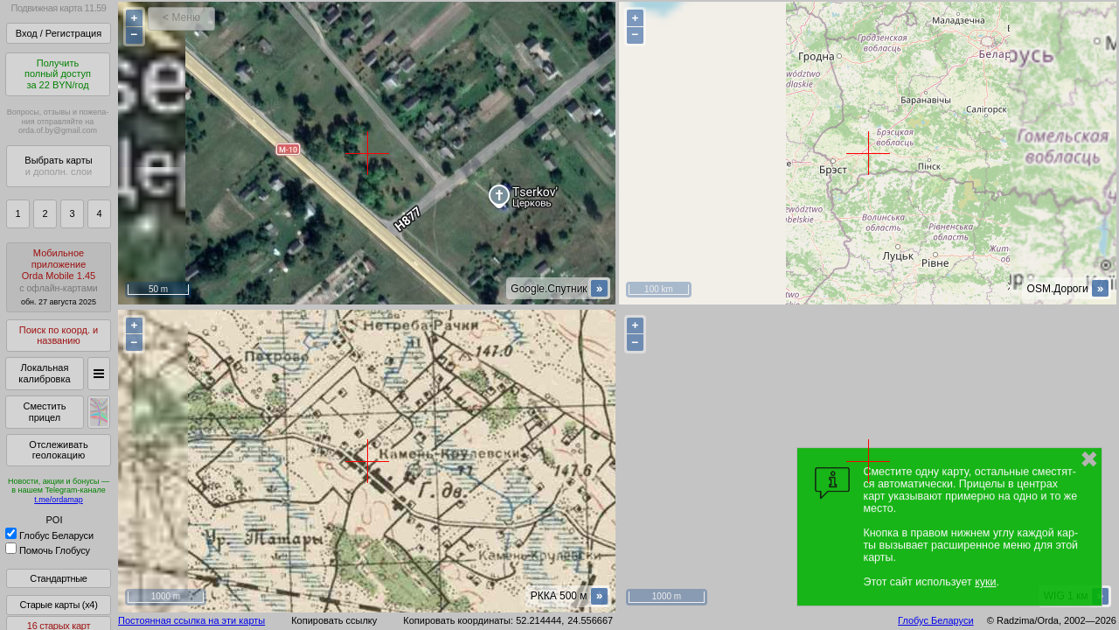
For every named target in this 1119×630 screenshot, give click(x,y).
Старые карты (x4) (58, 604)
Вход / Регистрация (58, 33)
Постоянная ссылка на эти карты (191, 620)
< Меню (181, 17)
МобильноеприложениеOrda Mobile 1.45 (58, 277)
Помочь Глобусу (47, 550)
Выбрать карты (58, 166)
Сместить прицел (44, 412)
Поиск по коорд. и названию (58, 335)
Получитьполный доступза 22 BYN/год (57, 74)
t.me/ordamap (58, 499)
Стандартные (58, 578)
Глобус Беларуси (49, 535)
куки (985, 582)
